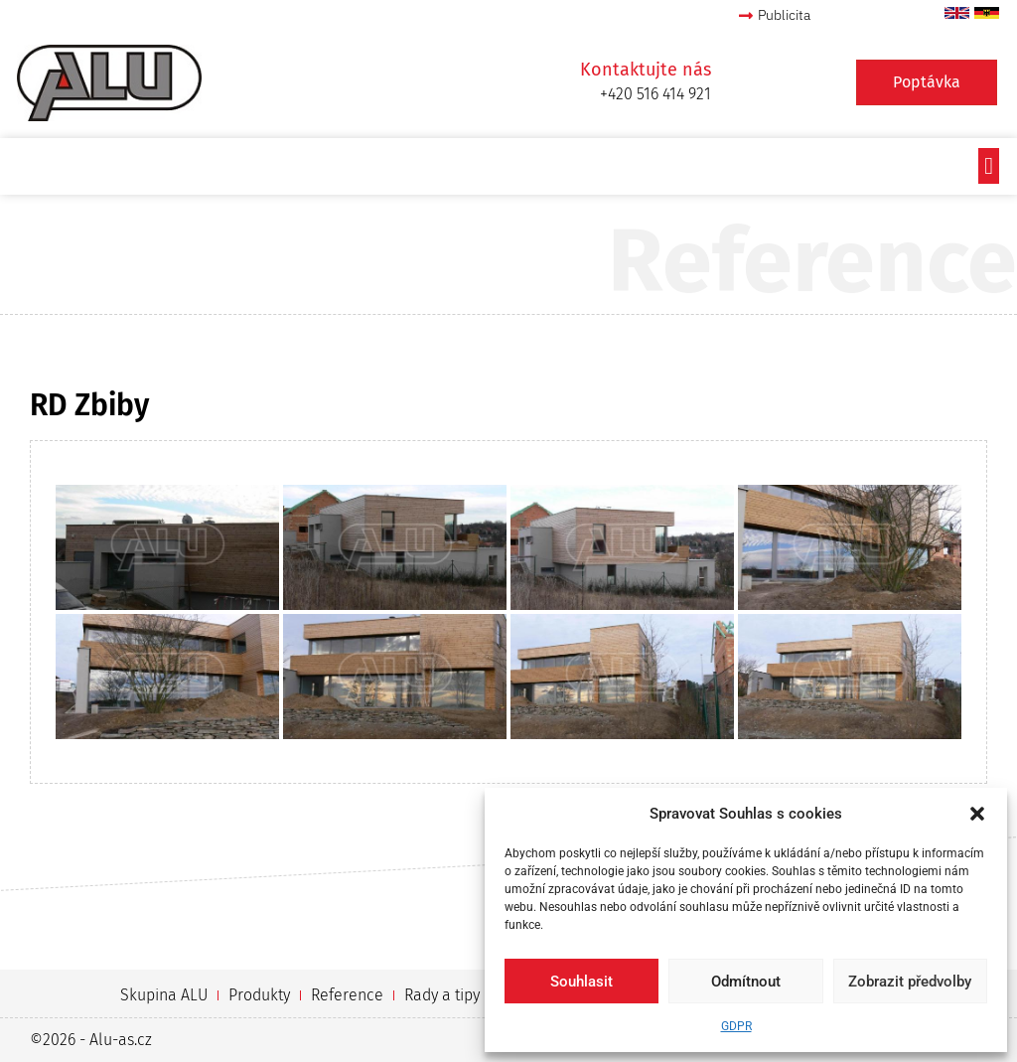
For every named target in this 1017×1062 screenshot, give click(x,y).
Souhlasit (581, 981)
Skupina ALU (164, 995)
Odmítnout (746, 981)
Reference (347, 995)
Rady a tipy (442, 995)
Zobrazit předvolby (909, 981)
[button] (977, 814)
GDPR (736, 1026)
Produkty (259, 995)
